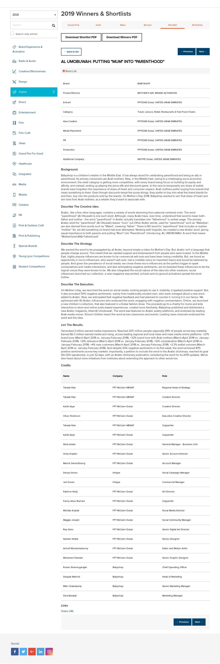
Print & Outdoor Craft (31, 225)
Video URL (67, 611)
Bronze (148, 25)
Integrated (25, 174)
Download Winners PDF (121, 37)
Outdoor (24, 205)
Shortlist (172, 25)
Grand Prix (73, 25)
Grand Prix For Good (31, 153)
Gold (98, 25)
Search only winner (27, 34)
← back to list (72, 51)
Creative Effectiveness (32, 71)
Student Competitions (32, 266)
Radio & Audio (27, 61)
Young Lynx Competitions (34, 256)
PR (20, 215)
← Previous (183, 51)
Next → (202, 51)
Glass (22, 143)
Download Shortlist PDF (81, 37)
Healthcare (25, 163)
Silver (123, 25)
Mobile (23, 194)
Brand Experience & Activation (27, 49)
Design (23, 81)
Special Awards (28, 246)
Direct (22, 102)
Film (21, 122)
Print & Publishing (29, 235)
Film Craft (24, 133)
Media (22, 184)
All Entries (197, 25)
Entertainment (27, 112)
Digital (23, 92)
